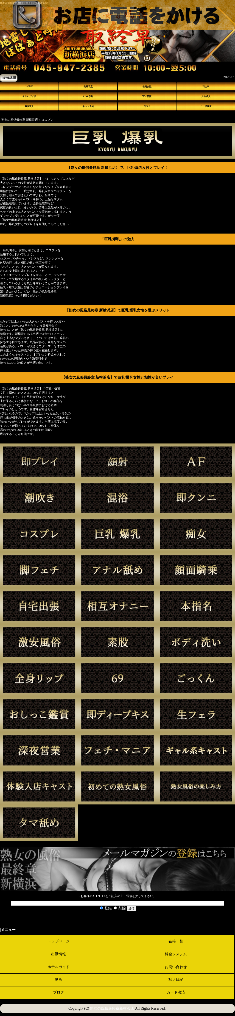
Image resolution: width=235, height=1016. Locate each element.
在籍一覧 (175, 941)
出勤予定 (88, 86)
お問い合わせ (176, 967)
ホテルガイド (29, 96)
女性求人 (205, 96)
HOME (29, 86)
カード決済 (206, 106)
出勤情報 (58, 954)
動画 (58, 979)
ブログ (58, 992)
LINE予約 (88, 96)
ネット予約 (88, 106)
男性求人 (29, 106)
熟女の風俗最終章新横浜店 (112, 1008)
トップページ (59, 941)
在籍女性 (146, 86)
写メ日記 (146, 96)
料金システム (176, 954)
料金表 (205, 86)
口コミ (146, 106)
